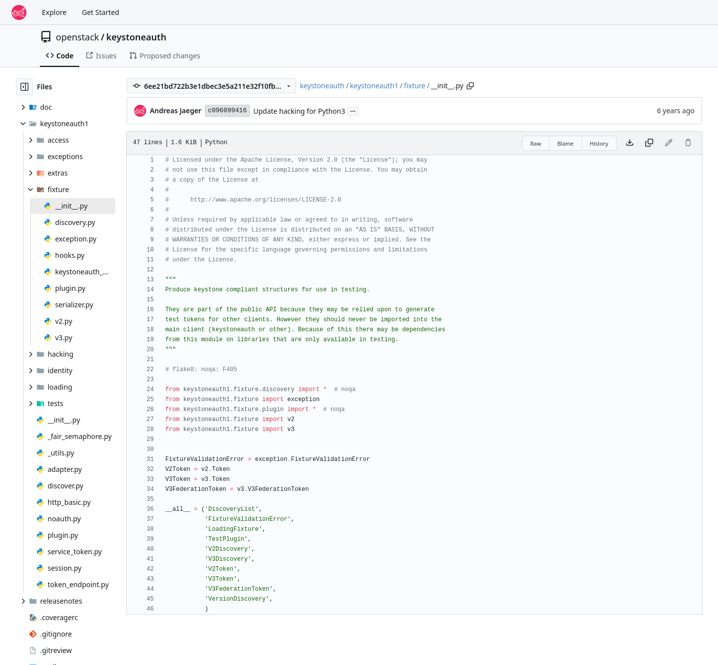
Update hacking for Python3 (299, 111)
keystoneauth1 (374, 85)
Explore (54, 12)
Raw (536, 143)
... (353, 110)
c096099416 (227, 110)
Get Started (100, 12)
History (599, 143)
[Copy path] (470, 85)
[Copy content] (649, 143)
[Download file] (630, 143)
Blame (565, 143)
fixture (414, 85)
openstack (77, 37)
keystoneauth (136, 37)
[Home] (19, 12)
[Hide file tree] (24, 86)
